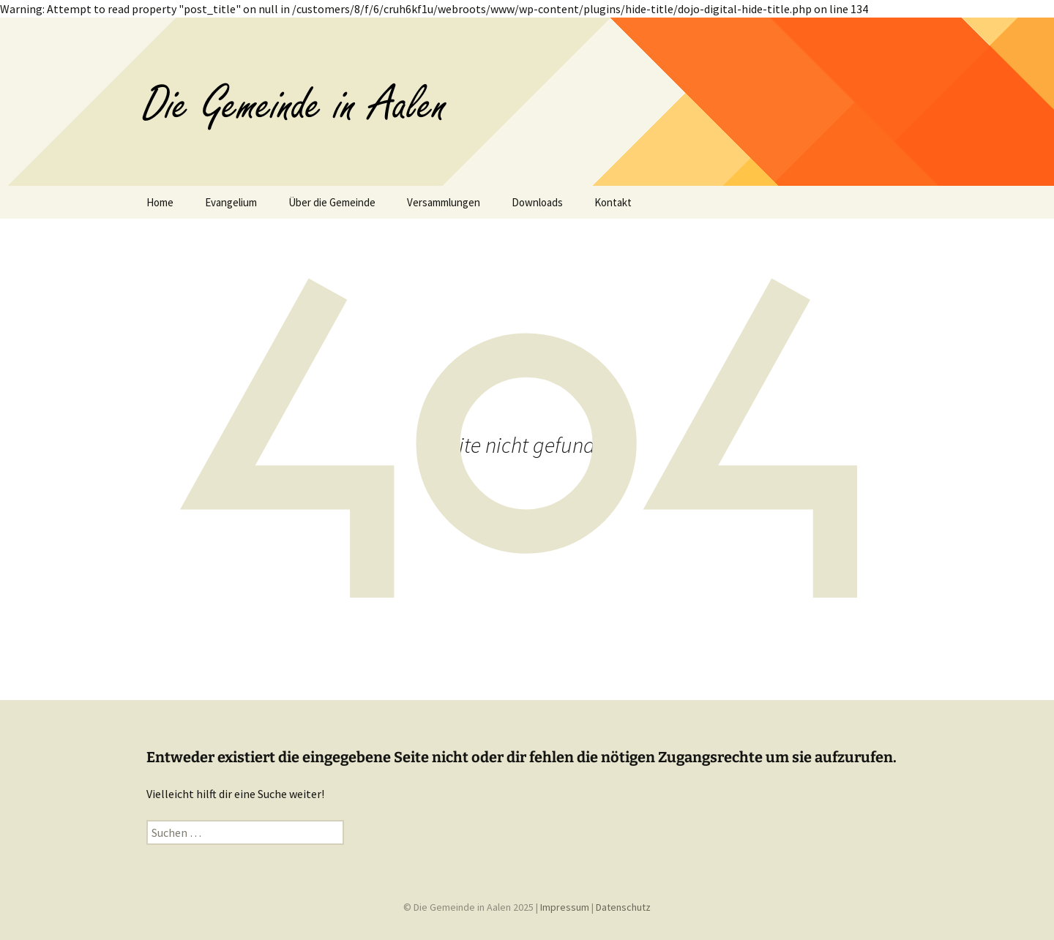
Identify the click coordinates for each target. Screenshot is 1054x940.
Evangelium (231, 202)
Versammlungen (443, 202)
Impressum (564, 907)
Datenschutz (623, 907)
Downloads (537, 202)
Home (159, 202)
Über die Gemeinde (331, 202)
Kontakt (613, 202)
